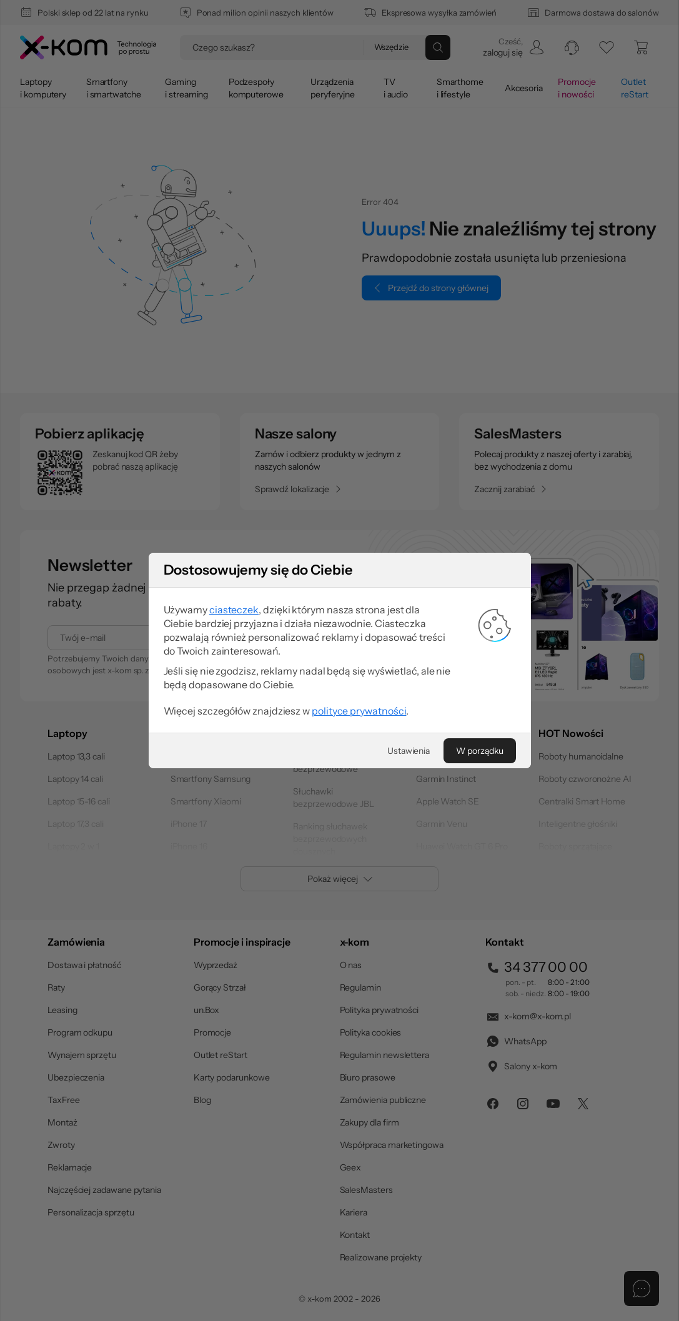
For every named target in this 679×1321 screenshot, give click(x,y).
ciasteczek (234, 631)
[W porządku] (479, 772)
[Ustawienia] (409, 772)
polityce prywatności (359, 732)
